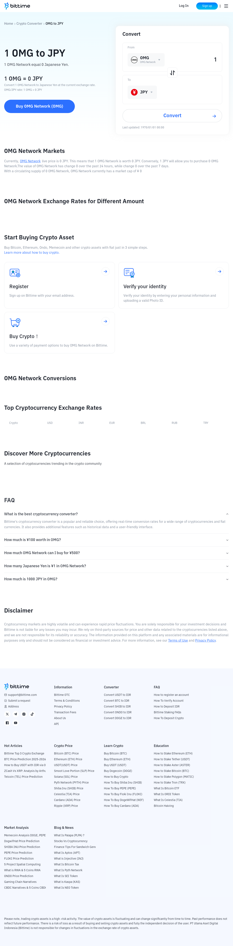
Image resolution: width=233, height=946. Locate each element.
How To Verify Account (169, 700)
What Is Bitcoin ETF (166, 788)
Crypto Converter (29, 24)
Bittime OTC (62, 695)
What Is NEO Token (66, 887)
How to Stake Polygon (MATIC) (174, 776)
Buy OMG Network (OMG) (39, 106)
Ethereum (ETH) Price (68, 759)
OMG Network (30, 161)
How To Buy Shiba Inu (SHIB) (123, 782)
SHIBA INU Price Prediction (22, 847)
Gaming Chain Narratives (20, 882)
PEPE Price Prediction (18, 852)
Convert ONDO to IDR (118, 712)
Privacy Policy (205, 640)
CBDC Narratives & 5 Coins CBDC (25, 887)
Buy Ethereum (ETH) (117, 759)
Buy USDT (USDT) (115, 765)
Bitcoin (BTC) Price (66, 753)
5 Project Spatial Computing (22, 864)
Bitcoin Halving (164, 806)
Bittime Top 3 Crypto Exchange (24, 753)
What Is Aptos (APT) (67, 852)
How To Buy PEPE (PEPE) (120, 788)
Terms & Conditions (67, 700)
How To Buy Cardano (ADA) (121, 806)
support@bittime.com (22, 695)
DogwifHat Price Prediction (21, 841)
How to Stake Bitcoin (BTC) (171, 771)
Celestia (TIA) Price (67, 794)
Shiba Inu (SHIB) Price (68, 788)
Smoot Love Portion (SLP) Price (74, 771)
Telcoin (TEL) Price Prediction (23, 776)
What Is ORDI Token (167, 794)
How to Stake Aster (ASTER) (172, 765)
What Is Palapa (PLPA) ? (69, 835)
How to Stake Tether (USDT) (172, 759)
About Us (60, 718)
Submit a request (19, 700)
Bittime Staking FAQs (167, 712)
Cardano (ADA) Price (67, 800)
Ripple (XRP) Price (66, 806)
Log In (184, 6)
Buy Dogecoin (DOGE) (118, 771)
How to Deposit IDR (167, 706)
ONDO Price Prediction (18, 876)
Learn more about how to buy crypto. (31, 253)
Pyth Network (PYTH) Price (71, 782)
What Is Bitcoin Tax (66, 864)
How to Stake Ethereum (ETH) (173, 753)
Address (13, 706)
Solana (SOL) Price (66, 776)
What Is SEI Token (66, 876)
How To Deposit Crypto (169, 718)
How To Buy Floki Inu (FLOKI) (123, 794)
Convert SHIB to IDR (117, 706)
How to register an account (171, 695)
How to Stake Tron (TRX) (170, 782)
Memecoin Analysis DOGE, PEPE (25, 835)
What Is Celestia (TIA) (168, 800)
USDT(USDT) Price (66, 765)
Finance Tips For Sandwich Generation (79, 847)
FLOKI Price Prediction (19, 858)
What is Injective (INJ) (69, 858)
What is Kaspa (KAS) (67, 882)
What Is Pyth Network (68, 870)
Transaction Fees (65, 712)
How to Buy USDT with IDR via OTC (26, 765)
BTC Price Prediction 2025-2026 (25, 759)
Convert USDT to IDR (117, 695)
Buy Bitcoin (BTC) (115, 753)
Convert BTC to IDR (116, 700)
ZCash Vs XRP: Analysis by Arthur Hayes (30, 771)
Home (8, 24)
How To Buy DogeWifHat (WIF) (124, 800)
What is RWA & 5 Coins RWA (22, 870)
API (56, 724)
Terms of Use (178, 640)
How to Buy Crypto (116, 776)
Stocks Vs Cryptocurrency (71, 841)
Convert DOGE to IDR (117, 718)
